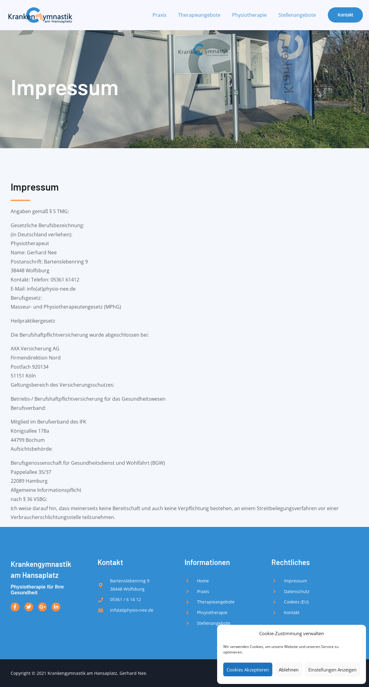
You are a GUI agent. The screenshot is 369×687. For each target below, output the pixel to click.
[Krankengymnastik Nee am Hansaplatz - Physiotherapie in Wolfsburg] (39, 14)
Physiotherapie (252, 15)
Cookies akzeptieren (248, 670)
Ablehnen (289, 670)
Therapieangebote (204, 15)
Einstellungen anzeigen (332, 670)
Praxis (166, 15)
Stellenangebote (298, 15)
